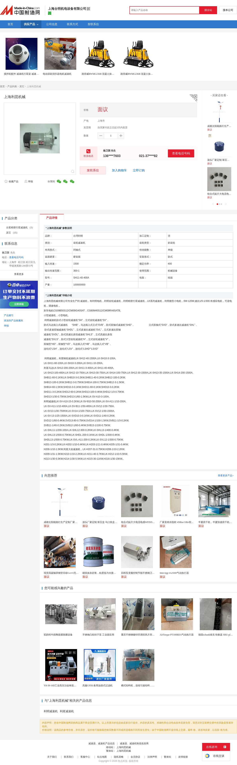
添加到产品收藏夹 (13, 320)
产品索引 (9, 315)
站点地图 (102, 756)
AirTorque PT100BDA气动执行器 (177, 634)
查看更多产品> (226, 475)
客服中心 (85, 756)
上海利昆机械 (124, 747)
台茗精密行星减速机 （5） (20, 227)
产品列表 (12, 86)
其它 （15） (12, 232)
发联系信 (93, 170)
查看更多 (19, 274)
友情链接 (183, 756)
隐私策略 (118, 756)
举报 (28, 181)
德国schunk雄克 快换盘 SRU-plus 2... (217, 634)
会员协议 (135, 756)
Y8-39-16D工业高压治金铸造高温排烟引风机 (67, 685)
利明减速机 (51, 711)
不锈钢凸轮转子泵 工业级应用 (98, 634)
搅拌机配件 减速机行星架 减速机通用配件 (26, 74)
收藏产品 (11, 181)
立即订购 (139, 170)
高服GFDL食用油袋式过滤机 (97, 685)
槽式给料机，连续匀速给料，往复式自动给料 (145, 685)
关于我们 (52, 756)
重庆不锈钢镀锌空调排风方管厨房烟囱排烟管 (145, 634)
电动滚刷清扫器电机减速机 (57, 74)
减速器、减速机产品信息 (101, 743)
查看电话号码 (181, 153)
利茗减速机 (67, 711)
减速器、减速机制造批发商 (134, 743)
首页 (2, 86)
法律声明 (152, 756)
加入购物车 (119, 170)
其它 (22, 86)
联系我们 (68, 756)
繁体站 (167, 756)
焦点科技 (122, 761)
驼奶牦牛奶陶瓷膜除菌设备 (58, 634)
